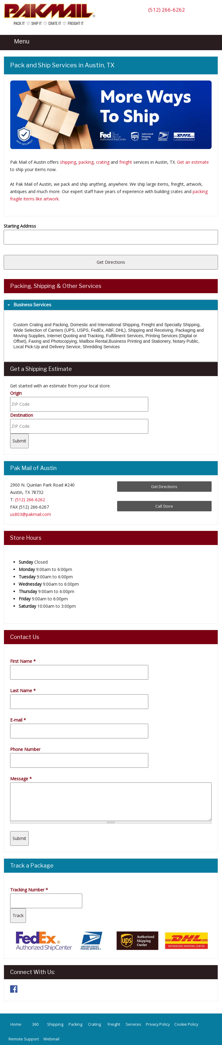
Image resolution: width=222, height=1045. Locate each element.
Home (15, 1024)
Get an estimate (193, 162)
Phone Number (25, 749)
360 (35, 1024)
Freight (114, 1024)
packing (86, 162)
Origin (16, 393)
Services (133, 1024)
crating (102, 162)
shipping (68, 162)
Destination (21, 415)
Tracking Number (29, 890)
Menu (18, 41)
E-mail (18, 720)
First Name (23, 661)
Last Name (23, 690)
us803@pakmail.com (30, 514)
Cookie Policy (186, 1024)
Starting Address (20, 226)
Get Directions (164, 486)
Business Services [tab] (28, 304)
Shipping (55, 1024)
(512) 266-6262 (166, 9)
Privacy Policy (158, 1024)
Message (21, 779)
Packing (75, 1024)
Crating (94, 1024)
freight (125, 162)
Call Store (164, 506)
